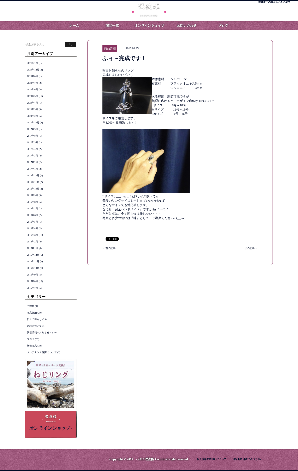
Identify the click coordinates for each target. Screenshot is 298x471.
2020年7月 (32, 82)
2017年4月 (32, 149)
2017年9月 (32, 129)
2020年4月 (32, 102)
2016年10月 (33, 188)
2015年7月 (32, 287)
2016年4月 (32, 228)
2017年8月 (32, 135)
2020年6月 (32, 89)
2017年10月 (33, 122)
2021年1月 (32, 63)
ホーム (74, 25)
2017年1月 (32, 168)
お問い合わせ (186, 25)
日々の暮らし (34, 319)
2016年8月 (32, 201)
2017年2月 (32, 162)
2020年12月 (33, 69)
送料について (34, 325)
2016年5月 (32, 221)
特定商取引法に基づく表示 (247, 459)
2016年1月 (32, 248)
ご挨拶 (30, 306)
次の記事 (251, 248)
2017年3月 (32, 155)
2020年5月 (32, 96)
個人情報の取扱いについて (211, 459)
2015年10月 (33, 268)
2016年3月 (32, 235)
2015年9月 (32, 274)
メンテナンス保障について (42, 352)
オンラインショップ (149, 25)
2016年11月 (33, 182)
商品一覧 (111, 25)
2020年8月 (32, 76)
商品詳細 (32, 312)
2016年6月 (32, 215)
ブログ (223, 25)
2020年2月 (32, 115)
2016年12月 (33, 175)
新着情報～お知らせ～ (39, 332)
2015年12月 (33, 254)
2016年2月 (32, 241)
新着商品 (32, 345)
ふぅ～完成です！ (124, 58)
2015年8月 (32, 281)
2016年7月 (32, 208)
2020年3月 (32, 109)
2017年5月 (32, 142)
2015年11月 (33, 261)
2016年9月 (32, 195)
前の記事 (108, 248)
